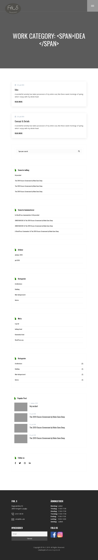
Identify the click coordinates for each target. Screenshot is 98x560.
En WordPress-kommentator (23, 215)
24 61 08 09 (17, 514)
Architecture (18, 284)
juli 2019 (17, 260)
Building (17, 289)
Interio (17, 300)
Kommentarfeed (19, 334)
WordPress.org (19, 340)
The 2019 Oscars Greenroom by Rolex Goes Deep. (29, 186)
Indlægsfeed (18, 329)
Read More (18, 101)
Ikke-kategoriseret (20, 295)
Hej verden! (18, 175)
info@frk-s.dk (18, 519)
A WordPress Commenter (22, 231)
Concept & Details (22, 121)
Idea (16, 89)
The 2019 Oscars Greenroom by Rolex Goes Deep (28, 180)
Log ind (17, 323)
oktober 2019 (18, 255)
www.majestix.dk (54, 550)
